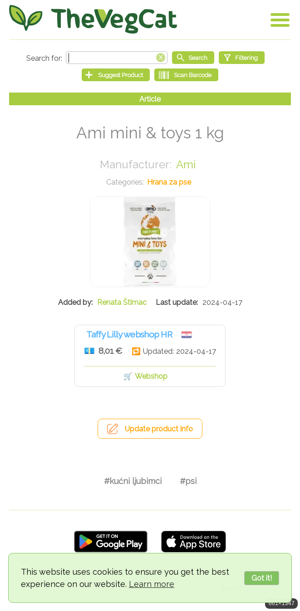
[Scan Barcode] (186, 74)
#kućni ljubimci (133, 481)
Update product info (159, 429)
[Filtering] (242, 57)
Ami (186, 164)
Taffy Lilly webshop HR (129, 334)
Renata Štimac (122, 302)
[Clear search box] (160, 56)
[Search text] (116, 57)
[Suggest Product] (116, 74)
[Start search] (193, 57)
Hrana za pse (169, 182)
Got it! (261, 578)
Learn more (151, 584)
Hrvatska (186, 334)
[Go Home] (93, 19)
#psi (188, 481)
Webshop (151, 376)
